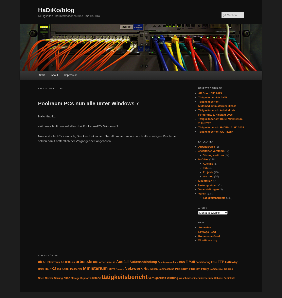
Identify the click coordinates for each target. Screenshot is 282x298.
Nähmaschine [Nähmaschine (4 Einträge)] (166, 269)
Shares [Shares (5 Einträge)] (228, 268)
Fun (205, 167)
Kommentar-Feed (209, 236)
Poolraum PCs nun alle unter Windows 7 (88, 103)
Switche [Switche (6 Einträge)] (95, 278)
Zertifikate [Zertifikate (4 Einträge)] (229, 278)
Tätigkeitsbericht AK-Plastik (215, 131)
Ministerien (205, 180)
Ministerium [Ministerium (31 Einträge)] (95, 268)
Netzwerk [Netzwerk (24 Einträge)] (134, 268)
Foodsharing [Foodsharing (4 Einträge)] (203, 262)
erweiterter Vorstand (211, 150)
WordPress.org (207, 240)
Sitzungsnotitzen (213, 155)
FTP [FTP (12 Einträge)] (221, 262)
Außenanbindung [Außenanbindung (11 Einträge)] (143, 262)
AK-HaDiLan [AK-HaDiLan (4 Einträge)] (68, 262)
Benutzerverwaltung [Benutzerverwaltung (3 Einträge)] (168, 262)
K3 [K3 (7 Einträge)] (59, 268)
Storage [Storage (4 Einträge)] (75, 278)
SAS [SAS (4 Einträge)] (220, 269)
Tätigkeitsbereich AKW (212, 97)
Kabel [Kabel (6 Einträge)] (65, 268)
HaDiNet (203, 159)
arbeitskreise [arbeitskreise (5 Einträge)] (107, 262)
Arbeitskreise (206, 146)
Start (42, 75)
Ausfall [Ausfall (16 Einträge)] (122, 262)
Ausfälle (208, 163)
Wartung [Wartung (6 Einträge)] (172, 278)
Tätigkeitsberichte (214, 197)
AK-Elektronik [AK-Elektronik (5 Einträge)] (51, 262)
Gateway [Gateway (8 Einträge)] (231, 262)
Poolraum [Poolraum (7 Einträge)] (181, 268)
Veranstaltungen (208, 189)
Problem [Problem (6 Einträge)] (194, 268)
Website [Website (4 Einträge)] (218, 278)
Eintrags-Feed (207, 231)
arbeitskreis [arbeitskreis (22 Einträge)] (87, 261)
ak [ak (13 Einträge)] (40, 262)
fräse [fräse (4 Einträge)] (214, 262)
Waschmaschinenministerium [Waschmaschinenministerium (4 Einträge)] (196, 278)
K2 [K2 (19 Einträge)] (53, 268)
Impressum (70, 75)
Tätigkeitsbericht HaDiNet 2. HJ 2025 (221, 127)
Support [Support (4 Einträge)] (85, 278)
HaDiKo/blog (56, 10)
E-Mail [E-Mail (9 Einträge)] (190, 262)
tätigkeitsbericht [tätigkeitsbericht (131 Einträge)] (125, 277)
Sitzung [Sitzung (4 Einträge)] (58, 278)
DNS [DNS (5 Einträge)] (182, 262)
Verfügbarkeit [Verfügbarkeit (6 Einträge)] (157, 278)
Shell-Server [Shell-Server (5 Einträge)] (45, 278)
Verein (202, 193)
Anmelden (204, 227)
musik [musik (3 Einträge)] (121, 269)
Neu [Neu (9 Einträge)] (146, 268)
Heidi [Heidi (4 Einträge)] (41, 269)
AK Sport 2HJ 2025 (210, 93)
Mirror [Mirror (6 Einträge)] (113, 268)
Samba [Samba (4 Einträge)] (214, 269)
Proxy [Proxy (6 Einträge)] (205, 268)
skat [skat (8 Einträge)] (67, 278)
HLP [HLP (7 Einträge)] (48, 268)
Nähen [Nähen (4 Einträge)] (154, 269)
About (54, 75)
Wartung (208, 176)
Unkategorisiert (207, 185)
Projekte (208, 172)
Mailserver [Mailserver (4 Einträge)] (76, 269)
